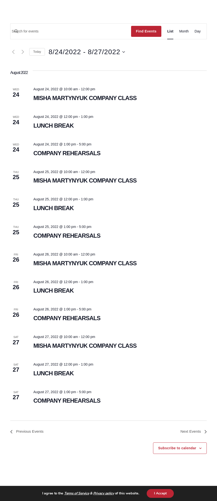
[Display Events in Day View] (198, 31)
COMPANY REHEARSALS (67, 153)
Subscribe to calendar (177, 448)
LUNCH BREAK (53, 125)
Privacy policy (103, 493)
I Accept (160, 493)
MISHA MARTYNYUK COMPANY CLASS (85, 98)
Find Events (146, 31)
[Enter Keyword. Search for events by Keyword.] (70, 31)
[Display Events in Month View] (184, 31)
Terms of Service (76, 493)
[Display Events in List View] (170, 31)
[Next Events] (23, 52)
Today (37, 51)
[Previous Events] (13, 52)
